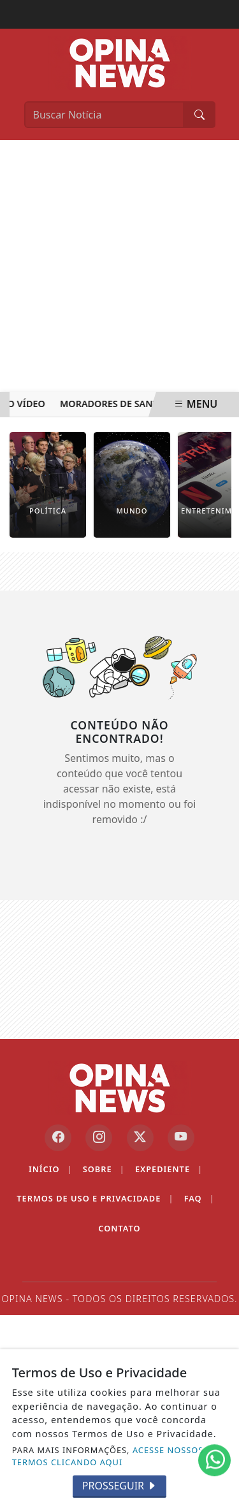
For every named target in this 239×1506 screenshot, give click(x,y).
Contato (119, 1228)
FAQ (199, 1199)
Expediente (169, 1169)
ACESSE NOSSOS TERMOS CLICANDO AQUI (108, 1456)
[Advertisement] (119, 266)
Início (51, 1169)
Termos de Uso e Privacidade (95, 1199)
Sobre (104, 1169)
